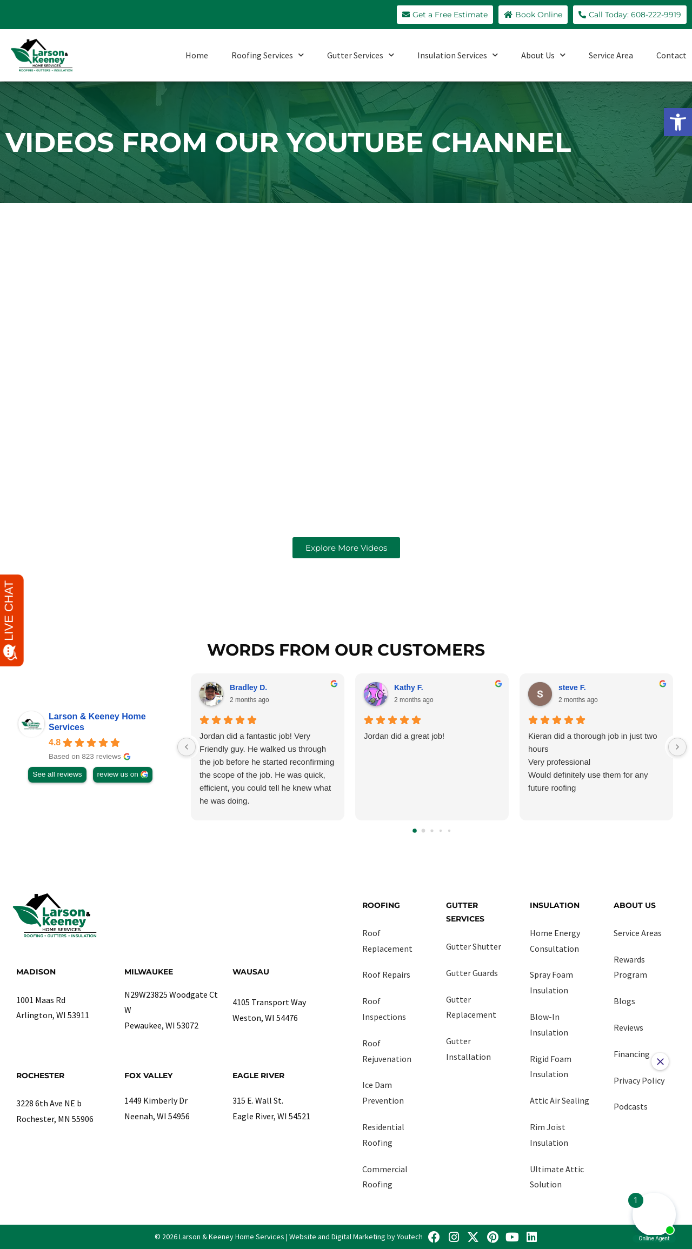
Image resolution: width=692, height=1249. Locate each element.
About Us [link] (543, 54)
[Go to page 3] (441, 830)
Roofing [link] (381, 905)
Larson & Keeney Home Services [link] (97, 722)
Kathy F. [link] (408, 687)
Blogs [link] (624, 1001)
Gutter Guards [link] (472, 972)
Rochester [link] (40, 1075)
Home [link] (196, 55)
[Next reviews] (677, 747)
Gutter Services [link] (360, 54)
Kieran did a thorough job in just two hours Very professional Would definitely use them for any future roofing (592, 761)
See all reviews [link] (57, 774)
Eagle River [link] (258, 1075)
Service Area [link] (611, 55)
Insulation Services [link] (457, 54)
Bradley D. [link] (248, 687)
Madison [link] (36, 972)
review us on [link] (117, 774)
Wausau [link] (250, 972)
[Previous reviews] (186, 747)
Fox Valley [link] (148, 1075)
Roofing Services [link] (267, 54)
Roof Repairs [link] (386, 974)
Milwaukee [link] (148, 972)
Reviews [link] (628, 1027)
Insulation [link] (555, 905)
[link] (678, 122)
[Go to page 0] (414, 831)
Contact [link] (671, 55)
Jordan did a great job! (404, 735)
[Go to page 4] (449, 830)
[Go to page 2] (431, 830)
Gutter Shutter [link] (473, 946)
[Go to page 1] (423, 830)
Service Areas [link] (638, 932)
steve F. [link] (572, 687)
